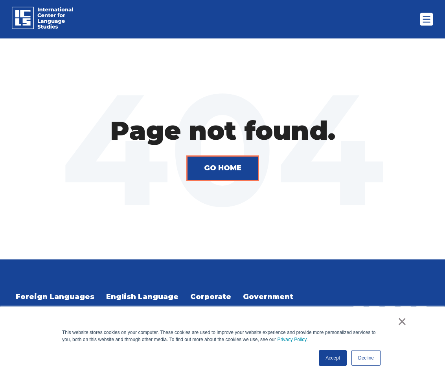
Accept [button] (332, 358)
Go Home (222, 168)
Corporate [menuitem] (210, 296)
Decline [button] (366, 358)
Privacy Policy (291, 339)
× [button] (401, 321)
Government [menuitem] (268, 296)
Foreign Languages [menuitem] (55, 296)
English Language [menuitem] (142, 296)
